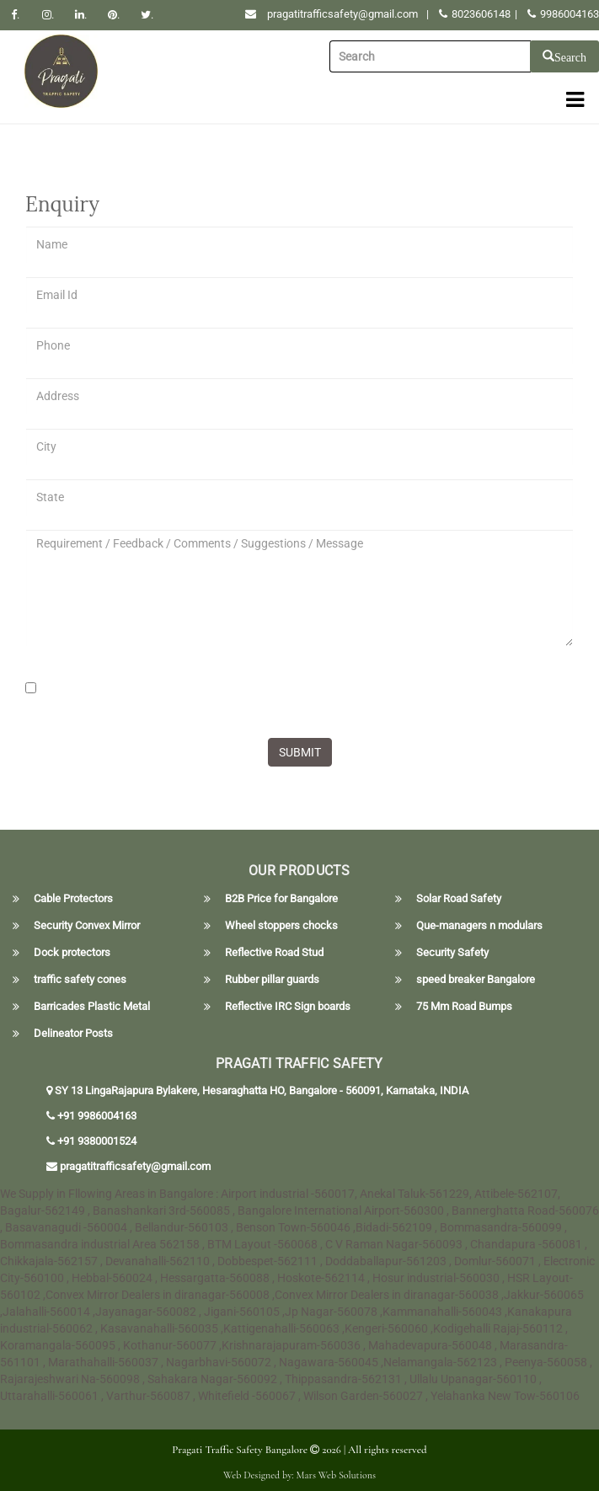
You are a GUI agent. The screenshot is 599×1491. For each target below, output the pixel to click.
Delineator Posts (73, 1033)
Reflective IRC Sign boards (287, 1007)
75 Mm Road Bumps (464, 1007)
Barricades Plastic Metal (92, 1007)
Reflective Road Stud (274, 953)
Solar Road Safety (458, 899)
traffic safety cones (80, 980)
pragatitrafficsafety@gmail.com (342, 14)
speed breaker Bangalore (475, 980)
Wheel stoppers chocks (281, 926)
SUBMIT (300, 752)
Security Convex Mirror (87, 926)
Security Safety (452, 953)
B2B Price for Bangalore (281, 899)
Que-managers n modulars (479, 926)
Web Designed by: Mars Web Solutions (299, 1475)
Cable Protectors (73, 899)
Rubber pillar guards (272, 980)
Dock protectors (72, 953)
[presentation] (153, 692)
